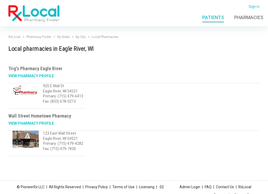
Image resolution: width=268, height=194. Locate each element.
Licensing (146, 187)
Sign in (254, 6)
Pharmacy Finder (38, 37)
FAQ (208, 187)
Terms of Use (123, 187)
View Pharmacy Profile (31, 76)
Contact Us (225, 187)
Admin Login (190, 187)
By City (81, 37)
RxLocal (14, 37)
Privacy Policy (96, 187)
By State (63, 37)
